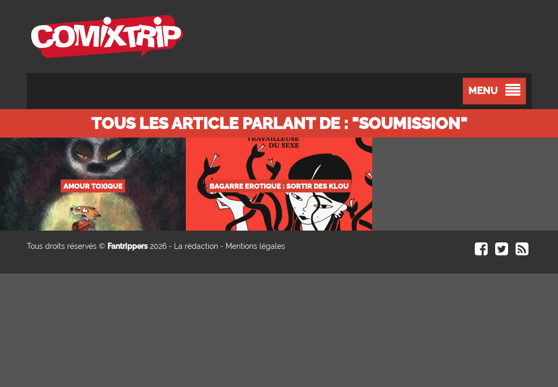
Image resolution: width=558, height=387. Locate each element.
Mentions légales (255, 246)
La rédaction (196, 246)
